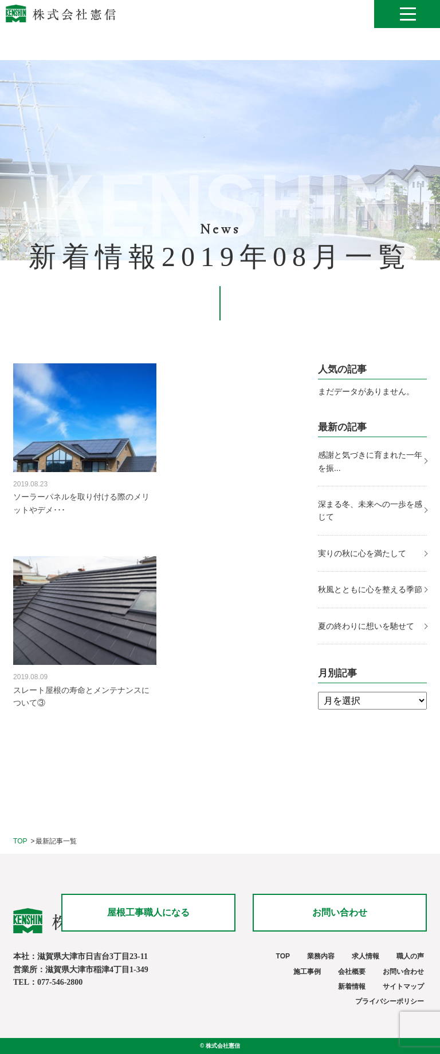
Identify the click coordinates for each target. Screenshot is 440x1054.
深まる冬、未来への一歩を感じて (370, 510)
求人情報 (365, 956)
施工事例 (307, 972)
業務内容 (321, 956)
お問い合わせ (339, 912)
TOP (20, 841)
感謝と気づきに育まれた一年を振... (370, 461)
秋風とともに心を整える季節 (371, 589)
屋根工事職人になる (148, 912)
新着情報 (352, 986)
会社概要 (352, 972)
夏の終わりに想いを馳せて (367, 626)
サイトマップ (403, 986)
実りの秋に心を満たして (362, 553)
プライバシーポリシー (389, 1001)
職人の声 (410, 956)
